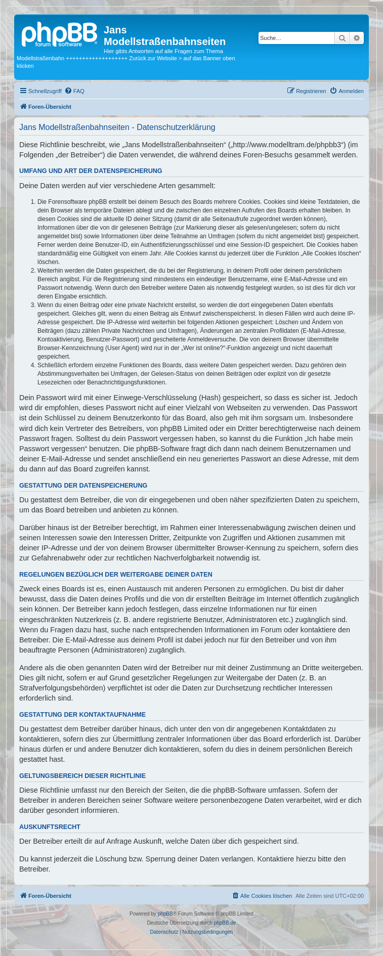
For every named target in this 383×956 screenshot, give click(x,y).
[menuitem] (74, 91)
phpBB (165, 914)
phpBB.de (225, 923)
